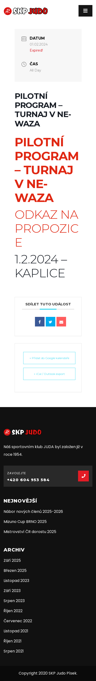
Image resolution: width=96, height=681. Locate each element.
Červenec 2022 (18, 621)
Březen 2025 (15, 570)
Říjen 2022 (13, 611)
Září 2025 (12, 560)
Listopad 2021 (16, 631)
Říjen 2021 (13, 641)
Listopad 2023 (16, 580)
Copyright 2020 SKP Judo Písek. (48, 673)
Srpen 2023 (14, 601)
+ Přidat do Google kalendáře (49, 358)
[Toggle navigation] (85, 11)
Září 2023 (12, 590)
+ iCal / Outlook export (49, 374)
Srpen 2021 (14, 651)
